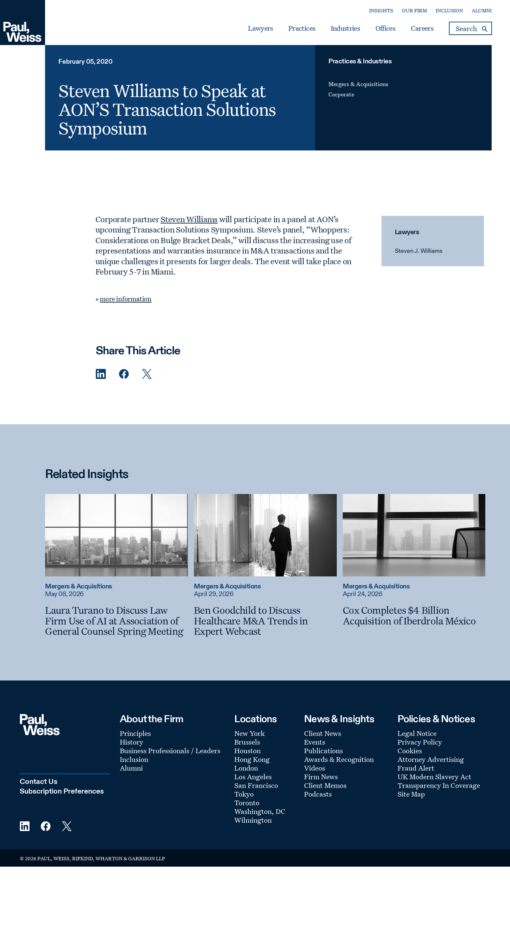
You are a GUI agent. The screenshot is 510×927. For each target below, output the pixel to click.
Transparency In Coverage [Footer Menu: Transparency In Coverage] (439, 785)
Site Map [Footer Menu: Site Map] (411, 794)
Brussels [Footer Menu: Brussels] (247, 742)
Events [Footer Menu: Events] (314, 742)
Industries (345, 28)
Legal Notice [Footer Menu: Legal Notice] (417, 733)
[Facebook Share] (124, 374)
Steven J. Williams (419, 251)
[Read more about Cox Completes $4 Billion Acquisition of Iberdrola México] (414, 535)
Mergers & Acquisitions (358, 84)
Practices (301, 28)
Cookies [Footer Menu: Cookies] (410, 750)
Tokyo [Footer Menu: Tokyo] (244, 794)
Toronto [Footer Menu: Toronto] (246, 802)
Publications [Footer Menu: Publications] (323, 750)
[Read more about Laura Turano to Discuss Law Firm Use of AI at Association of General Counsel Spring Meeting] (116, 535)
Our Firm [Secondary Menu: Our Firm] (414, 10)
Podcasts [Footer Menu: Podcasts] (318, 794)
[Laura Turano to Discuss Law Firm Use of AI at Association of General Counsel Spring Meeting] (116, 620)
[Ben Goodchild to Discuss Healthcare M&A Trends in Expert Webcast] (265, 620)
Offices (385, 28)
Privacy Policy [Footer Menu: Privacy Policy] (420, 742)
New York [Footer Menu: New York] (249, 733)
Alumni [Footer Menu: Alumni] (131, 768)
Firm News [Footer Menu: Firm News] (321, 776)
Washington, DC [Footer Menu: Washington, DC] (259, 811)
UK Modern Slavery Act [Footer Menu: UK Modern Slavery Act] (434, 776)
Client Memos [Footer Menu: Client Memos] (325, 785)
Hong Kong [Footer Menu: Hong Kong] (252, 759)
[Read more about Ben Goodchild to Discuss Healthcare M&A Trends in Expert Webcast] (265, 535)
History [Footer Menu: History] (131, 742)
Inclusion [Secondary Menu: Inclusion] (449, 10)
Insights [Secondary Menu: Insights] (381, 10)
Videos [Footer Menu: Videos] (314, 768)
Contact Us (38, 782)
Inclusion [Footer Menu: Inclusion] (134, 759)
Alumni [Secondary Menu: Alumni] (482, 10)
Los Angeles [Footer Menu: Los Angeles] (253, 776)
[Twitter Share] (147, 374)
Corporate (341, 94)
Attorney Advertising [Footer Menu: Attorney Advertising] (431, 759)
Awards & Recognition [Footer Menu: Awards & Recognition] (339, 759)
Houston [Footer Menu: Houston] (247, 750)
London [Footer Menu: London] (246, 768)
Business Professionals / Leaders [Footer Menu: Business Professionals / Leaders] (170, 750)
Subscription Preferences (62, 791)
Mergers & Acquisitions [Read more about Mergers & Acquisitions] (78, 586)
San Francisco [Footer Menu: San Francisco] (256, 785)
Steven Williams (189, 218)
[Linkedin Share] (101, 374)
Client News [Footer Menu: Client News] (322, 733)
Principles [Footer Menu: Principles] (135, 733)
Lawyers (260, 28)
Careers (422, 28)
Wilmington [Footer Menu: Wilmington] (253, 820)
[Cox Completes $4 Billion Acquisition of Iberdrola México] (414, 615)
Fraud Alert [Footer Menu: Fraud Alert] (416, 768)
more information (126, 298)
